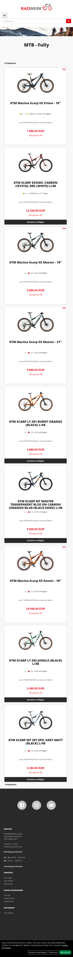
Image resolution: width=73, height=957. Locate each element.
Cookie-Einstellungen (38, 952)
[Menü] (4, 15)
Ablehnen (53, 952)
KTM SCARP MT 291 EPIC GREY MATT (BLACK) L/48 (35, 741)
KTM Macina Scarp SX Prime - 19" (35, 103)
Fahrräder (8, 878)
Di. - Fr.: (7, 857)
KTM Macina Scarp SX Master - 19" (35, 262)
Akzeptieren (65, 952)
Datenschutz (9, 898)
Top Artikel (8, 881)
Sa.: (5, 860)
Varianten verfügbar (35, 222)
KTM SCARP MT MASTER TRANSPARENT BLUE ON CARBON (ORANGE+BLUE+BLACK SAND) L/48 (35, 504)
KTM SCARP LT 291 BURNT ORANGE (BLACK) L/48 (35, 423)
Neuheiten (8, 884)
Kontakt (7, 895)
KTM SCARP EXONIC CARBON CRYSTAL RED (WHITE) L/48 (35, 184)
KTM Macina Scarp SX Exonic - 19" (35, 581)
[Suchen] (68, 21)
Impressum (8, 901)
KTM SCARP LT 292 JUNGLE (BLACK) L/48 (35, 662)
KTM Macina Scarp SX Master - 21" (35, 342)
